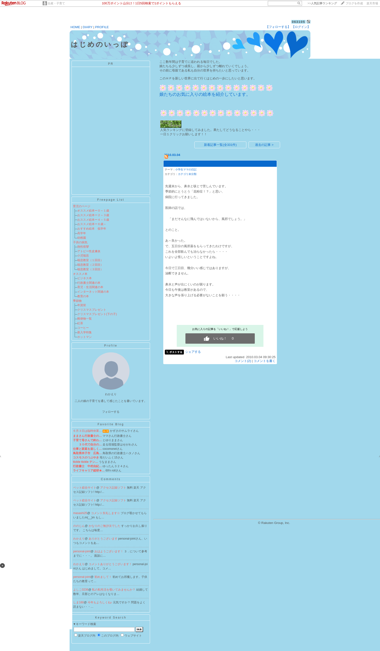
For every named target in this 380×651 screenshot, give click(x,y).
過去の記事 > (264, 145)
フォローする (110, 411)
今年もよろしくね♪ (100, 602)
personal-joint (82, 551)
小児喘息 (83, 255)
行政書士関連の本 (88, 282)
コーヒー (83, 327)
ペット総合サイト (84, 487)
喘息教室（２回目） (90, 264)
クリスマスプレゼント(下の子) (97, 314)
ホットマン (84, 337)
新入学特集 (84, 332)
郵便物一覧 (84, 318)
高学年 (81, 233)
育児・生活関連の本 (90, 287)
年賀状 (81, 305)
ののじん (79, 526)
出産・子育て (56, 3)
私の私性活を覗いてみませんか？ (114, 589)
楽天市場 (372, 3)
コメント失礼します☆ (106, 513)
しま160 (78, 602)
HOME (75, 27)
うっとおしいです (177, 164)
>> (322, 3)
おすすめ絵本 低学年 (91, 228)
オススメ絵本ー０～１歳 (93, 210)
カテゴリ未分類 (187, 174)
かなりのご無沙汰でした (105, 526)
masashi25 (80, 513)
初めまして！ (103, 577)
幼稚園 (81, 237)
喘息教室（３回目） (90, 269)
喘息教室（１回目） (90, 260)
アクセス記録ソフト (113, 487)
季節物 (77, 301)
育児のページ (81, 206)
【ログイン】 (301, 27)
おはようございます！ (109, 551)
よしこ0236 (80, 589)
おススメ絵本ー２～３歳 (93, 215)
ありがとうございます (103, 538)
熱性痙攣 (83, 246)
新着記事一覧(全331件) (220, 145)
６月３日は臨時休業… (87, 430)
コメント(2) (243, 361)
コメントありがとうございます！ (111, 564)
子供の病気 (80, 242)
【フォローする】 (278, 27)
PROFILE (102, 27)
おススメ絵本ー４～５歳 (93, 219)
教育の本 (83, 296)
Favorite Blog (111, 424)
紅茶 (80, 323)
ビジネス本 (84, 278)
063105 (298, 22)
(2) (192, 164)
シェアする (193, 352)
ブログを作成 (354, 3)
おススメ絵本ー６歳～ (91, 224)
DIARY (87, 27)
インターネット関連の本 (93, 291)
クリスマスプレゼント (91, 309)
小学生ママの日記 (186, 169)
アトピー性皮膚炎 (88, 251)
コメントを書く (264, 361)
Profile (110, 345)
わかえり (79, 538)
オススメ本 (80, 274)
